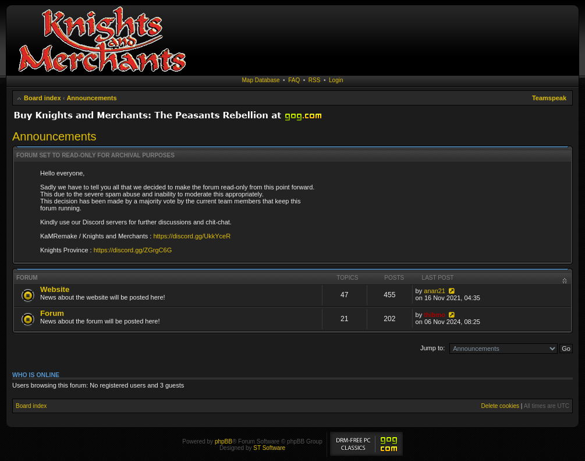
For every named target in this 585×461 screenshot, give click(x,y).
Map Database (261, 80)
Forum (52, 313)
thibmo (434, 314)
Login (336, 80)
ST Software (269, 448)
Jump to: (432, 347)
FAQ (294, 80)
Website (54, 289)
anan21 (434, 290)
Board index (42, 97)
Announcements (91, 97)
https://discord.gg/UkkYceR (192, 236)
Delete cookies (500, 406)
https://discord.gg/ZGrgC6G (133, 250)
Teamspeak (549, 97)
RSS (315, 80)
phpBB (223, 441)
